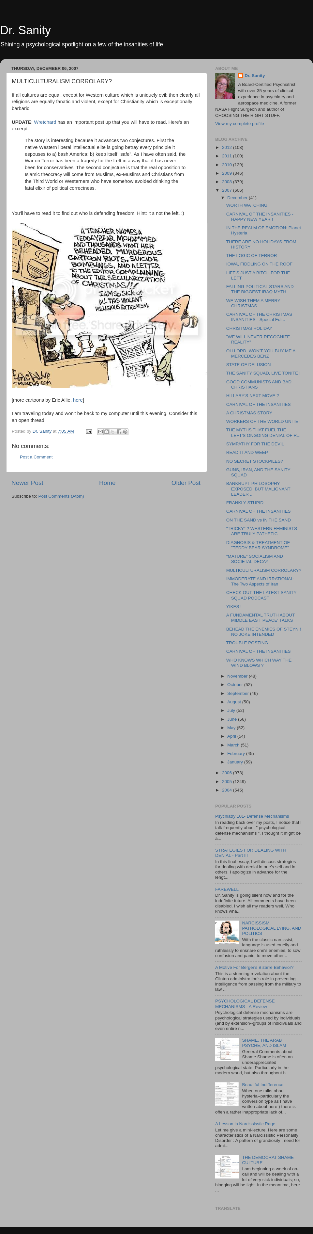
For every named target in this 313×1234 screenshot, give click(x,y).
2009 (227, 173)
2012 (227, 147)
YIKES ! (234, 606)
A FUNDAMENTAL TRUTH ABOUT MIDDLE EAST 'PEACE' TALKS (260, 618)
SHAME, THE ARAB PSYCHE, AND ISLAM (264, 1043)
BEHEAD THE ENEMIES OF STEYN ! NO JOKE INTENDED (263, 632)
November (238, 676)
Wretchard (45, 122)
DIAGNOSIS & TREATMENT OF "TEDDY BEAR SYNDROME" (258, 545)
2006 (227, 772)
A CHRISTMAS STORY (249, 412)
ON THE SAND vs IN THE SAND (258, 520)
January (235, 762)
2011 (227, 155)
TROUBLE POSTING (247, 642)
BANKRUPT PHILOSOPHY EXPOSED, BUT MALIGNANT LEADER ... (258, 488)
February (236, 753)
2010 (227, 164)
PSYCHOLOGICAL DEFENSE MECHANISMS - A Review (245, 1004)
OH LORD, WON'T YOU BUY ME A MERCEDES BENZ (260, 353)
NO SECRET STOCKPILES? (254, 461)
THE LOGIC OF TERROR (251, 255)
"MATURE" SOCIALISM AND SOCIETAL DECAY (254, 559)
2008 (227, 181)
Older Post (186, 482)
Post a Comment (36, 457)
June (232, 719)
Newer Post (27, 482)
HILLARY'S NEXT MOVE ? (252, 395)
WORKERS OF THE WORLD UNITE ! (263, 421)
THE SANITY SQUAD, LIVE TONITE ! (263, 373)
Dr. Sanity (25, 30)
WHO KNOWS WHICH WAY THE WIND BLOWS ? (259, 663)
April (232, 736)
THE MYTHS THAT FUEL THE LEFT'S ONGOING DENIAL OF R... (263, 432)
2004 (227, 790)
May (232, 727)
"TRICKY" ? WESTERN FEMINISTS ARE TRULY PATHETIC (261, 531)
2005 (227, 781)
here (78, 400)
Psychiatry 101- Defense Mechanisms (252, 816)
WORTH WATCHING (246, 205)
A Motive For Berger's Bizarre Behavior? (254, 967)
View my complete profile (239, 123)
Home (107, 482)
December (238, 197)
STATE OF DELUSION (248, 364)
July (231, 710)
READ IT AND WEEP (247, 452)
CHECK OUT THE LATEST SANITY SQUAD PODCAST (261, 595)
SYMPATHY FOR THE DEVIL (255, 443)
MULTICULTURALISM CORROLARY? (263, 570)
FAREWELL (227, 889)
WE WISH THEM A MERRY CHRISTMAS (253, 303)
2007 (227, 190)
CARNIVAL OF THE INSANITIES (258, 404)
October (235, 684)
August (234, 701)
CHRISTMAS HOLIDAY (249, 328)
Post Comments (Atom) (61, 496)
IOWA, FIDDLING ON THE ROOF (259, 264)
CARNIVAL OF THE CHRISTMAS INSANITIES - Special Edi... (259, 317)
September (238, 693)
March (234, 745)
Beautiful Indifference (262, 1084)
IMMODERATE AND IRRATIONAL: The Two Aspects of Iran (260, 581)
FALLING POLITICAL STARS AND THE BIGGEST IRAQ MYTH (260, 289)
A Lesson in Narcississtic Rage (245, 1123)
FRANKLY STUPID (244, 502)
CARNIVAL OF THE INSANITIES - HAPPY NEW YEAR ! (259, 217)
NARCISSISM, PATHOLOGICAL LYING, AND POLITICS (271, 928)
